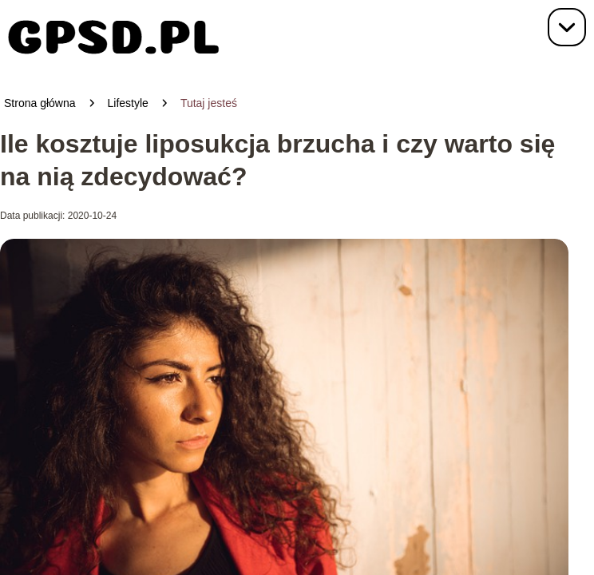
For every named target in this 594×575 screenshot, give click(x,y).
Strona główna (40, 103)
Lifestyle (128, 103)
